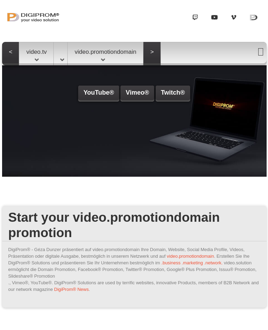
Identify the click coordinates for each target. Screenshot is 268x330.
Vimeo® (137, 92)
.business (170, 262)
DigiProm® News (71, 289)
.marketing (192, 262)
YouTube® (98, 92)
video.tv (36, 55)
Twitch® (173, 92)
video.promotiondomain (105, 55)
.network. (213, 262)
